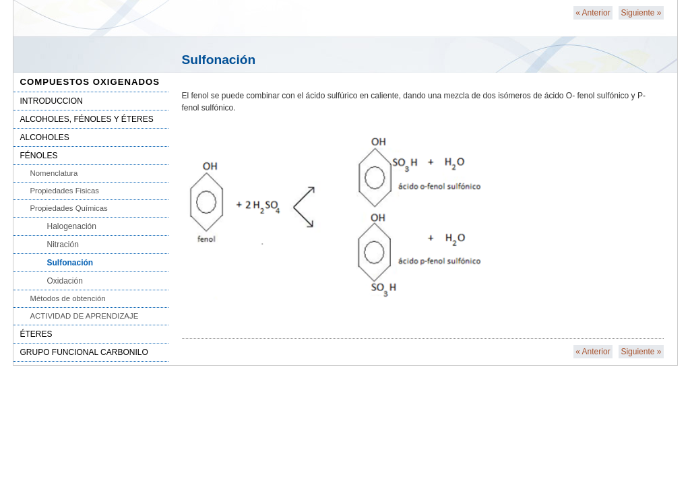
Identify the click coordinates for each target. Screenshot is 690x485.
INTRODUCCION (51, 101)
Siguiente (641, 13)
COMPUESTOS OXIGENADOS (90, 82)
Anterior (592, 13)
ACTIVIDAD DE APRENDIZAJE (84, 316)
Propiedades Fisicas (65, 191)
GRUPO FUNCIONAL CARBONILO (84, 352)
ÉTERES (36, 334)
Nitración (63, 244)
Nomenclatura (54, 173)
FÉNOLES (39, 155)
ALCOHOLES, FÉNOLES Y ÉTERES (87, 119)
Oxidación (65, 281)
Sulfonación (70, 262)
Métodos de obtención (68, 298)
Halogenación (71, 226)
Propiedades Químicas (69, 208)
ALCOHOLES (44, 137)
